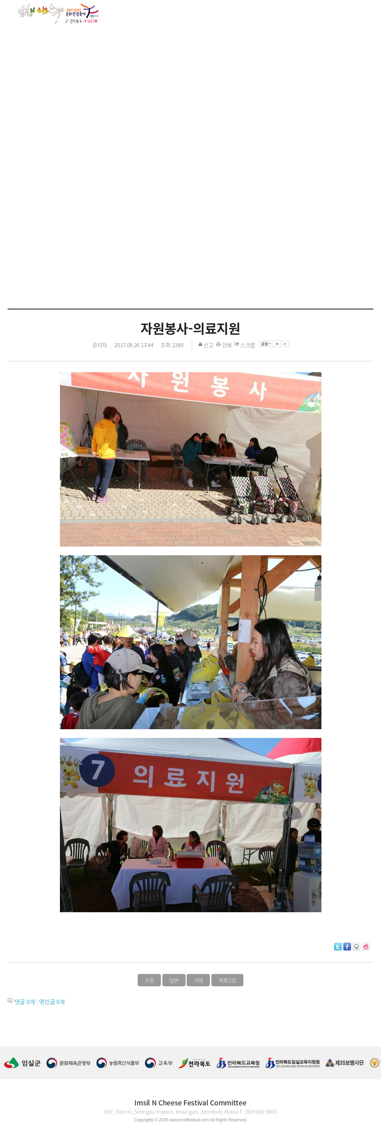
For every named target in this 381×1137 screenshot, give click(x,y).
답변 (174, 980)
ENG (358, 20)
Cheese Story (301, 20)
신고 (206, 345)
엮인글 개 (52, 1001)
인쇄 (224, 345)
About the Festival (65, 20)
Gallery (249, 20)
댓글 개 (25, 1001)
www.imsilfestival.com (189, 1119)
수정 (149, 980)
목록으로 (227, 980)
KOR (341, 20)
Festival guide (130, 20)
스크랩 (245, 345)
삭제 (198, 980)
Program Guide (195, 20)
